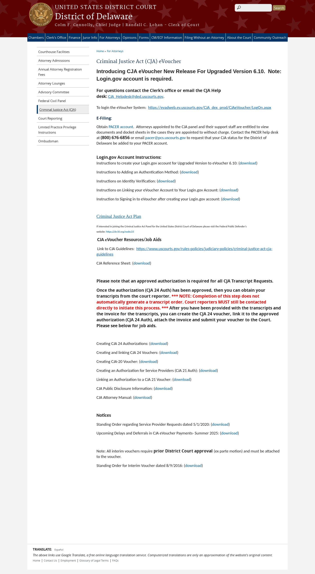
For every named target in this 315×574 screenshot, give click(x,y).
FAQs (115, 560)
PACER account (120, 126)
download (248, 163)
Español (58, 549)
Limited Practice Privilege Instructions (57, 129)
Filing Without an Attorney (204, 37)
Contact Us (50, 560)
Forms (144, 37)
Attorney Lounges (51, 83)
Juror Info (90, 37)
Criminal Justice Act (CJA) (57, 109)
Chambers (36, 37)
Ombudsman (48, 141)
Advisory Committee (53, 92)
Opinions (129, 37)
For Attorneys (110, 37)
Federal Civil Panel (52, 101)
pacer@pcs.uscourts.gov (165, 137)
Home (100, 51)
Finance (74, 37)
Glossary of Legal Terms (94, 560)
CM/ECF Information (166, 37)
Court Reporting (50, 118)
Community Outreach (270, 37)
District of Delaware (94, 17)
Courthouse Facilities (54, 51)
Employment (68, 560)
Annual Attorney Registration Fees (60, 72)
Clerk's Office (56, 37)
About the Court (239, 37)
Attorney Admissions (54, 60)
